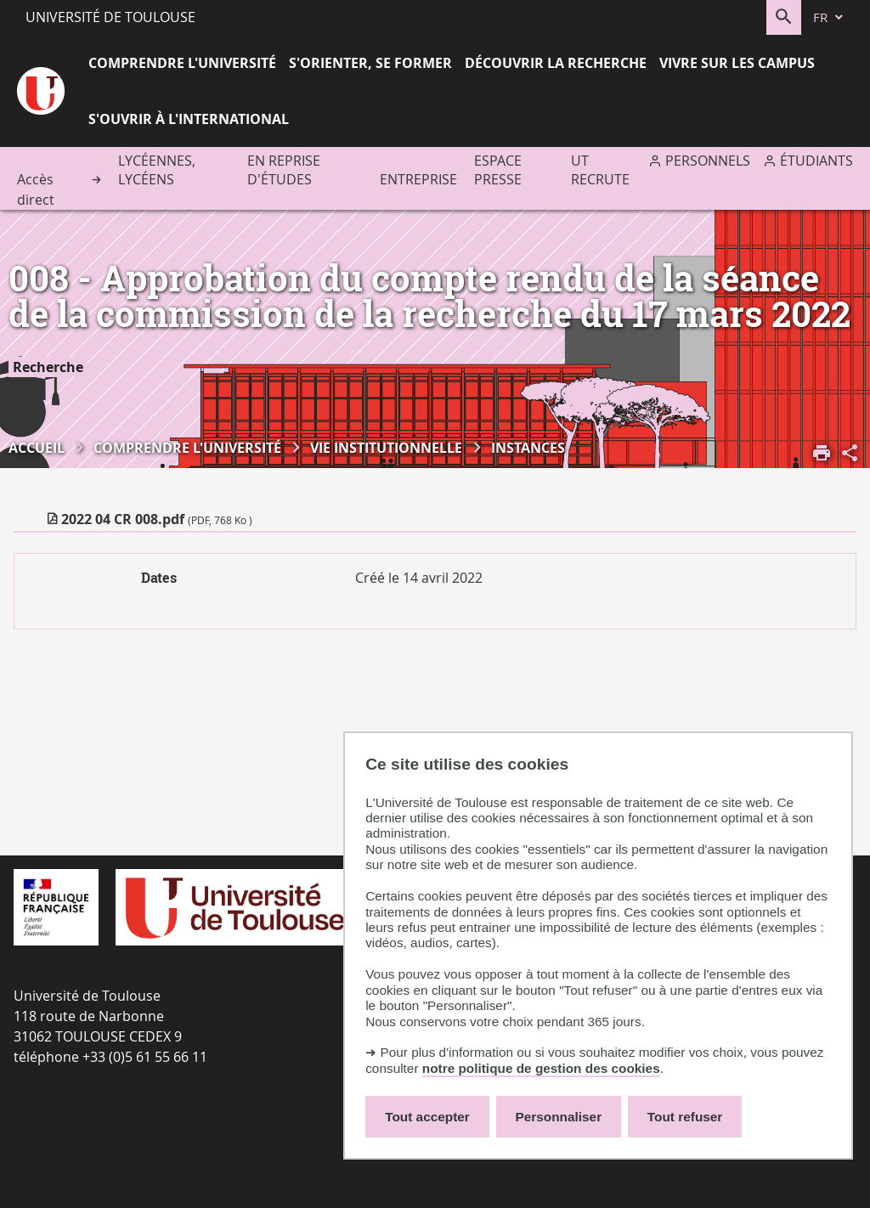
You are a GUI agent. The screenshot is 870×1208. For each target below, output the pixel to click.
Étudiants (816, 160)
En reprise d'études (283, 170)
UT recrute (600, 170)
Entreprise (418, 179)
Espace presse (498, 170)
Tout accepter (427, 1116)
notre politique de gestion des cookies (541, 1068)
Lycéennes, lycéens (156, 170)
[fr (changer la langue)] (829, 17)
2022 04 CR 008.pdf (156, 519)
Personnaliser (559, 1116)
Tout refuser (684, 1116)
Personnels (707, 160)
